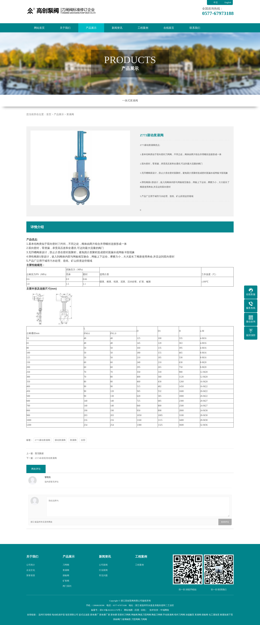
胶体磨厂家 (104, 614)
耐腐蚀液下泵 (226, 614)
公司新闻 (103, 571)
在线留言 (168, 27)
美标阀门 (117, 619)
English (228, 2)
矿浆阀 (66, 587)
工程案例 (143, 27)
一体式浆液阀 (130, 100)
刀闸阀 (62, 250)
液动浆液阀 (60, 446)
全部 (83, 446)
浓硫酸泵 (190, 614)
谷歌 (143, 610)
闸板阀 (134, 614)
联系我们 (195, 27)
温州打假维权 (44, 614)
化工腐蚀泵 (214, 614)
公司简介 (30, 571)
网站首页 (39, 27)
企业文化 (30, 576)
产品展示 (91, 27)
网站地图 (128, 610)
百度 (137, 610)
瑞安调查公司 (71, 614)
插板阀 (66, 582)
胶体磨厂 (94, 614)
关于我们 (65, 27)
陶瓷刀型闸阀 (144, 614)
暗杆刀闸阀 (179, 614)
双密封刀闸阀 (124, 614)
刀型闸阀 (135, 619)
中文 (216, 2)
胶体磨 (114, 614)
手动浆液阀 (168, 614)
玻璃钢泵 (126, 619)
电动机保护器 (58, 614)
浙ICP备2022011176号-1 (111, 610)
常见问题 (103, 582)
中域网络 (164, 610)
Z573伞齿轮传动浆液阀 (46, 464)
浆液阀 (70, 120)
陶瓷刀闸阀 (157, 614)
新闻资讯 (117, 27)
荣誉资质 (30, 582)
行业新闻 (103, 576)
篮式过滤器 (84, 614)
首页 (48, 120)
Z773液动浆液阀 (42, 446)
